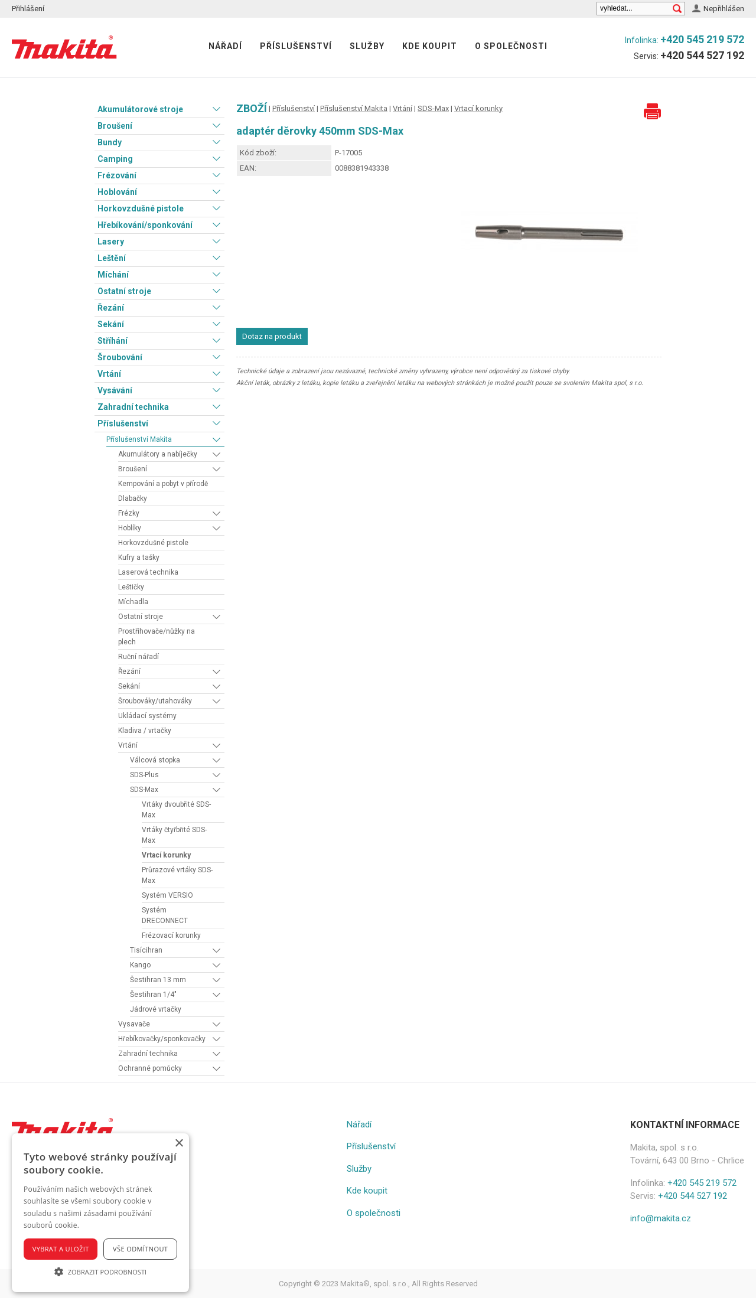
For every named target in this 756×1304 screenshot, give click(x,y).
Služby (367, 46)
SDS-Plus (144, 775)
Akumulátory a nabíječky (157, 454)
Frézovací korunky (171, 935)
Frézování (116, 175)
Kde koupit (429, 46)
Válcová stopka (155, 760)
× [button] (178, 1143)
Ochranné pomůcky (150, 1068)
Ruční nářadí (138, 657)
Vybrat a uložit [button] (60, 1248)
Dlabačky (132, 498)
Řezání (110, 307)
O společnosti (511, 46)
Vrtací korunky (166, 855)
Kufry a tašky (138, 557)
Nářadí (225, 46)
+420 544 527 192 (702, 55)
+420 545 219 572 (702, 39)
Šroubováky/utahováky (155, 701)
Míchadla (133, 602)
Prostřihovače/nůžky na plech (156, 636)
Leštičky (131, 587)
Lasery (110, 241)
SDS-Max (144, 789)
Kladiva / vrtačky (144, 730)
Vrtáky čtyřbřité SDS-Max (174, 835)
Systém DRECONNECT (165, 915)
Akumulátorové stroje (140, 109)
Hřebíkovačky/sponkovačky (162, 1039)
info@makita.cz (660, 1218)
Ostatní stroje (124, 291)
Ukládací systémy (147, 716)
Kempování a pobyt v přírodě (163, 484)
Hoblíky (129, 528)
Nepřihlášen (723, 8)
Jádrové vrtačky (155, 1009)
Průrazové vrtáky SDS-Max (177, 875)
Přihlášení (28, 8)
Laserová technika (148, 572)
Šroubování (119, 357)
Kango (140, 965)
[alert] (100, 1212)
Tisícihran (146, 950)
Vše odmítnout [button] (140, 1248)
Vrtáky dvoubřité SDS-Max (176, 809)
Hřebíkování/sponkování (145, 225)
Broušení (114, 126)
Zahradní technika (133, 407)
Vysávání (114, 390)
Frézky (128, 513)
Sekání (110, 324)
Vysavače (134, 1024)
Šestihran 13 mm (158, 980)
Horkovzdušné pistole (140, 208)
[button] (100, 1271)
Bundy (109, 142)
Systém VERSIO (167, 895)
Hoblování (117, 192)
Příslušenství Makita (139, 439)
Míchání (113, 274)
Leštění (111, 258)
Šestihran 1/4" (153, 994)
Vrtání (109, 374)
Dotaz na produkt (272, 336)
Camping (115, 159)
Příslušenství (296, 46)
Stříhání (112, 340)
